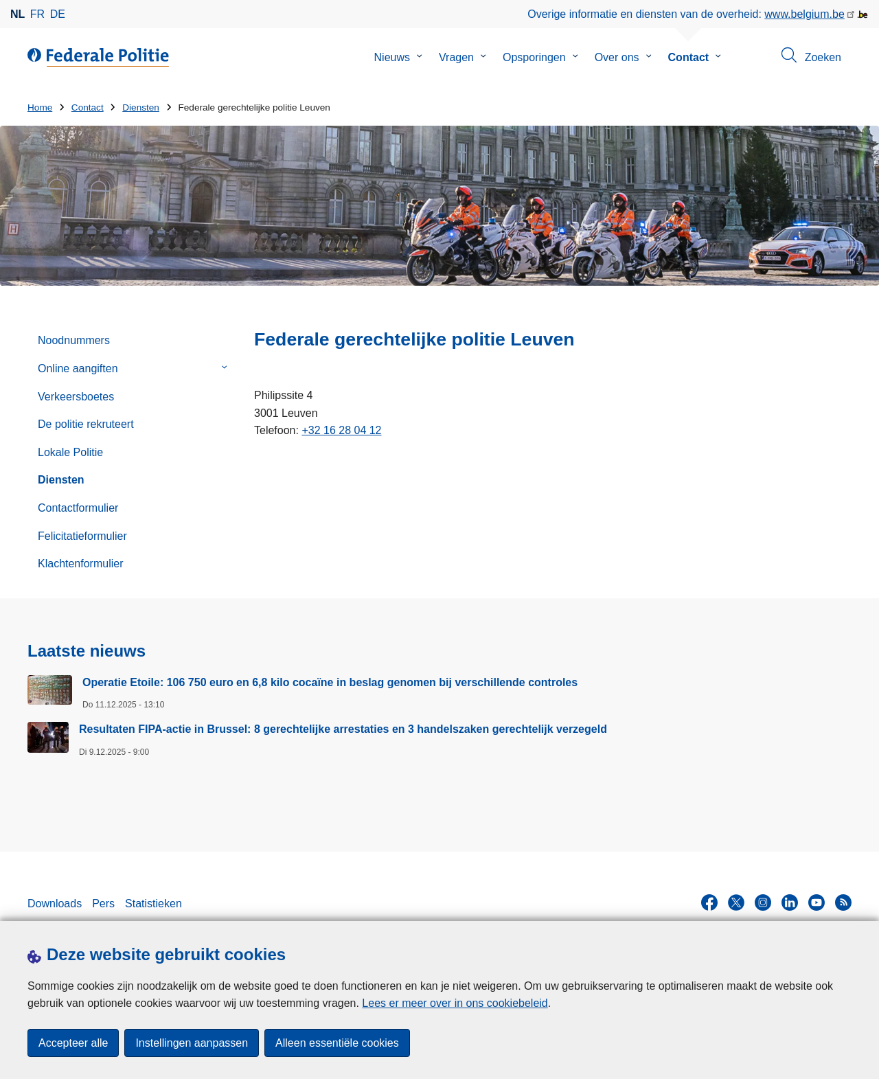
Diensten (140, 107)
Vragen (456, 57)
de (57, 14)
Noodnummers (74, 340)
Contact (688, 57)
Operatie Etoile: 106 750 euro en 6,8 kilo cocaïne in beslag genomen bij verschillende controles (330, 682)
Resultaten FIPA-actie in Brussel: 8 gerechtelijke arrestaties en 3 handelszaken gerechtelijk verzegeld (343, 729)
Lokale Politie (70, 452)
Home (39, 107)
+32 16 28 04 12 (341, 430)
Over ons (617, 57)
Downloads (54, 903)
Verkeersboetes (76, 396)
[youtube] (816, 902)
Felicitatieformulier (82, 536)
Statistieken (153, 903)
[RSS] (843, 902)
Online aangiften (78, 368)
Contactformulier (78, 508)
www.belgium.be (804, 14)
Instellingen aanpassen (191, 1043)
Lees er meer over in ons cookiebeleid (454, 1003)
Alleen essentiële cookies (337, 1043)
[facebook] (709, 902)
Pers (103, 903)
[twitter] (736, 902)
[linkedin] (789, 902)
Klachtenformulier (81, 563)
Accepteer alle (73, 1043)
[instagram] (763, 902)
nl (17, 14)
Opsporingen (534, 57)
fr (37, 14)
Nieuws (392, 57)
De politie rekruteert (86, 424)
